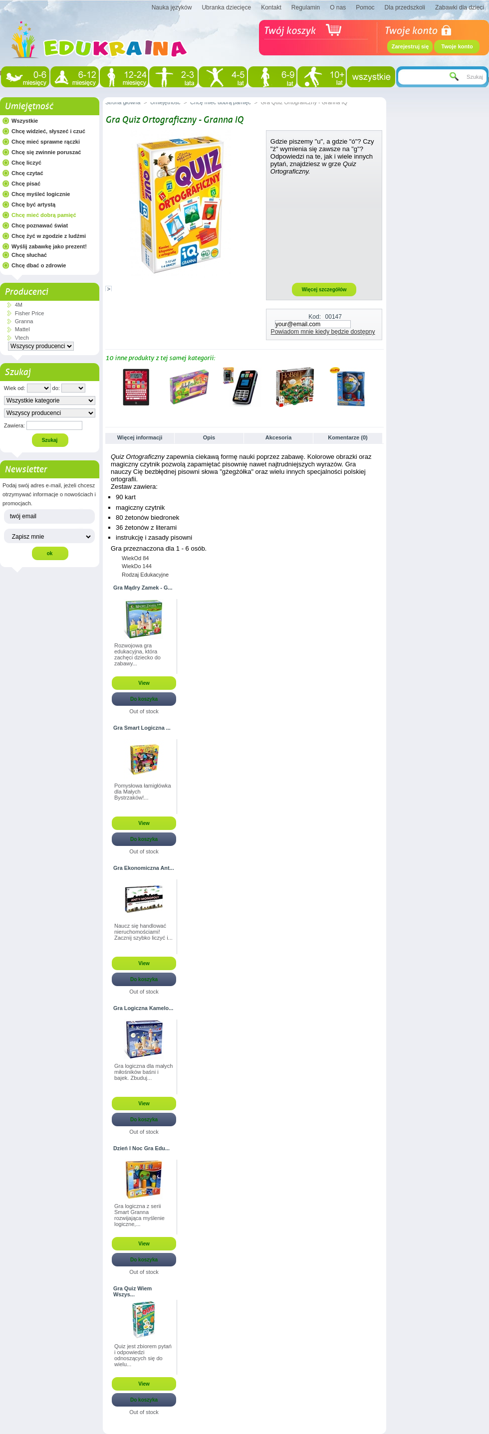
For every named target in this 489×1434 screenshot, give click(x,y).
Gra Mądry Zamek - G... (142, 588)
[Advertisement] (324, 228)
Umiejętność (28, 106)
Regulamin (305, 7)
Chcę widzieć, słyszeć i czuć (48, 131)
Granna (24, 321)
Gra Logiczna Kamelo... (143, 1008)
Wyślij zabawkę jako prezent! (49, 246)
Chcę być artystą (33, 204)
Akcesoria (278, 437)
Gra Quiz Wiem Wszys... (132, 1291)
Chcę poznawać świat (39, 225)
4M (18, 305)
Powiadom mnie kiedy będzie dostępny (323, 331)
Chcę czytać (27, 173)
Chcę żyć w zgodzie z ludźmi (48, 236)
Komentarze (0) (347, 437)
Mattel (22, 329)
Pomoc (365, 7)
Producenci (26, 291)
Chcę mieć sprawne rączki (45, 142)
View (144, 683)
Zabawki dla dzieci (459, 7)
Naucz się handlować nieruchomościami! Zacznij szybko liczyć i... (143, 932)
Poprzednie (107, 386)
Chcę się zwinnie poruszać (46, 152)
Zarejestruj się (410, 46)
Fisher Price (29, 313)
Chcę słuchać (29, 255)
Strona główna (122, 102)
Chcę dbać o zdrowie (38, 265)
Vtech (22, 338)
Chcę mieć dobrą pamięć (43, 215)
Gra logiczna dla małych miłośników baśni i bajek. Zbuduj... (143, 1072)
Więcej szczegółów (324, 289)
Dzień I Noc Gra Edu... (141, 1148)
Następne (379, 386)
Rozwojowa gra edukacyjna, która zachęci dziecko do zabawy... (137, 654)
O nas (338, 7)
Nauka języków (172, 7)
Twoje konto (457, 46)
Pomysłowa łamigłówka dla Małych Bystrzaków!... (142, 792)
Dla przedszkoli (405, 7)
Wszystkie (24, 121)
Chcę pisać (25, 184)
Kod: (314, 316)
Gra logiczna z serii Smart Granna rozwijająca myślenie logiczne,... (139, 1215)
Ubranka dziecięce (226, 7)
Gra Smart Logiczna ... (142, 728)
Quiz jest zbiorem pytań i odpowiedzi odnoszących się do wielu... (143, 1355)
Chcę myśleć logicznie (40, 194)
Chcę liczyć (26, 163)
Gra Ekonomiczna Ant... (143, 868)
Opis (209, 437)
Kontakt (271, 7)
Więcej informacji (139, 437)
